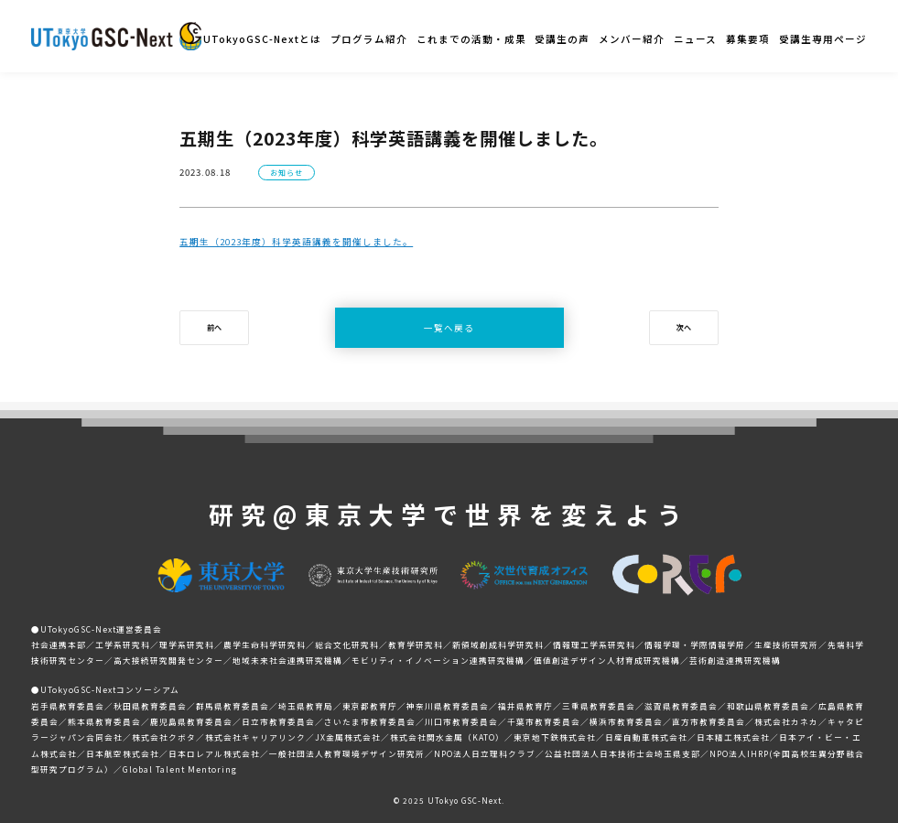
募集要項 (748, 39)
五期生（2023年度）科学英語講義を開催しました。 (296, 241)
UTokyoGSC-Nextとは (262, 39)
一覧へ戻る (449, 327)
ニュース (695, 39)
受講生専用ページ (823, 39)
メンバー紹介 (632, 39)
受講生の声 (562, 39)
